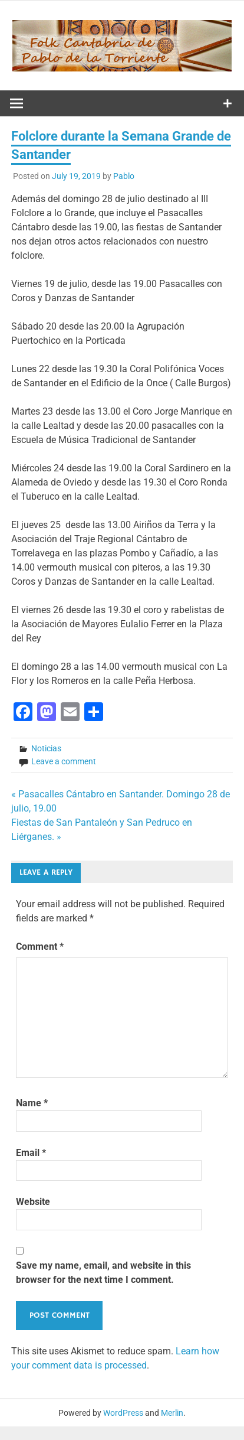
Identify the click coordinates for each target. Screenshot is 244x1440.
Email (31, 1152)
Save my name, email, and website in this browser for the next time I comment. (103, 1272)
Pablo (123, 176)
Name (32, 1103)
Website (33, 1201)
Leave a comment (63, 761)
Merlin (172, 1413)
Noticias (46, 748)
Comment (40, 946)
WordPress (123, 1413)
